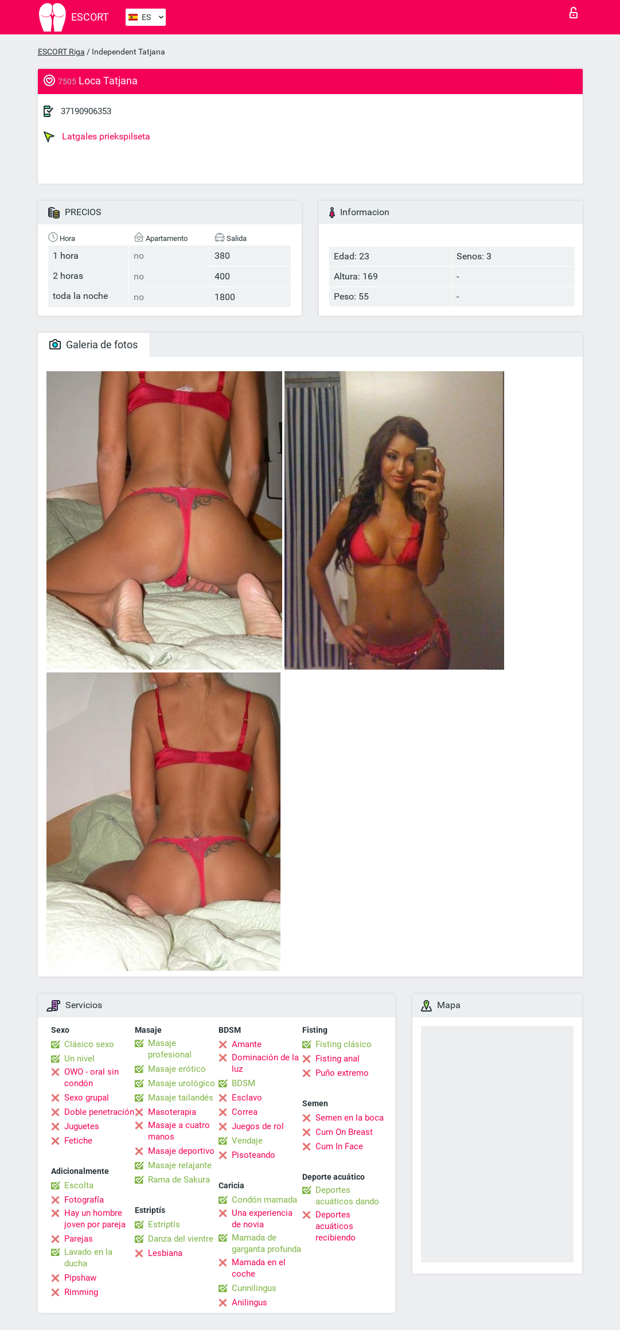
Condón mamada (264, 1200)
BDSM (243, 1083)
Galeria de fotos (93, 345)
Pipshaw (80, 1278)
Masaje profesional (170, 1049)
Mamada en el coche (259, 1268)
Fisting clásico (343, 1044)
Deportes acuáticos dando (347, 1196)
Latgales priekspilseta (97, 136)
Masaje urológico (181, 1083)
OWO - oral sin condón (91, 1077)
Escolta (78, 1185)
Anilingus (249, 1302)
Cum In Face (339, 1146)
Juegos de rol (258, 1126)
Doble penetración (99, 1112)
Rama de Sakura (179, 1180)
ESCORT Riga (61, 51)
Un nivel (79, 1058)
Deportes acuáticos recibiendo (335, 1226)
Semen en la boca (349, 1118)
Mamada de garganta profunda (266, 1243)
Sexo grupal (86, 1097)
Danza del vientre (180, 1239)
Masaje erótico (177, 1069)
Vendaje (247, 1140)
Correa (245, 1112)
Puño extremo (342, 1073)
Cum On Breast (344, 1132)
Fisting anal (337, 1058)
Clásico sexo (89, 1044)
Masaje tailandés (180, 1097)
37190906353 (86, 111)
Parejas (78, 1239)
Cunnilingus (254, 1288)
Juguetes (81, 1126)
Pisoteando (253, 1155)
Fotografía (84, 1200)
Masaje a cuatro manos (179, 1131)
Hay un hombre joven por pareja (95, 1219)
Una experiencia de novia (262, 1219)
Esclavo (247, 1097)
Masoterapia (172, 1112)
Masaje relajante (180, 1165)
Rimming (81, 1292)
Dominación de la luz (265, 1063)
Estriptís (164, 1224)
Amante (247, 1044)
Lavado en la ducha (88, 1258)
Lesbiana (165, 1253)
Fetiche (78, 1140)
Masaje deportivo (181, 1151)
